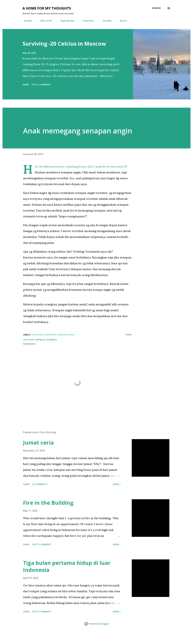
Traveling (105, 21)
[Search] (156, 8)
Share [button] (25, 84)
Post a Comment (41, 84)
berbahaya (50, 334)
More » (117, 484)
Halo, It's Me (44, 21)
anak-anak (37, 334)
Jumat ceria (38, 442)
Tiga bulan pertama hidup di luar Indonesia (66, 566)
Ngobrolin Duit (65, 21)
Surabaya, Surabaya (46, 339)
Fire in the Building (48, 502)
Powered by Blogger (96, 623)
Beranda (26, 21)
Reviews (121, 21)
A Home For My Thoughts (46, 8)
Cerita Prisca (86, 21)
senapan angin (66, 334)
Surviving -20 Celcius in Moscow (64, 43)
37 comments (39, 484)
